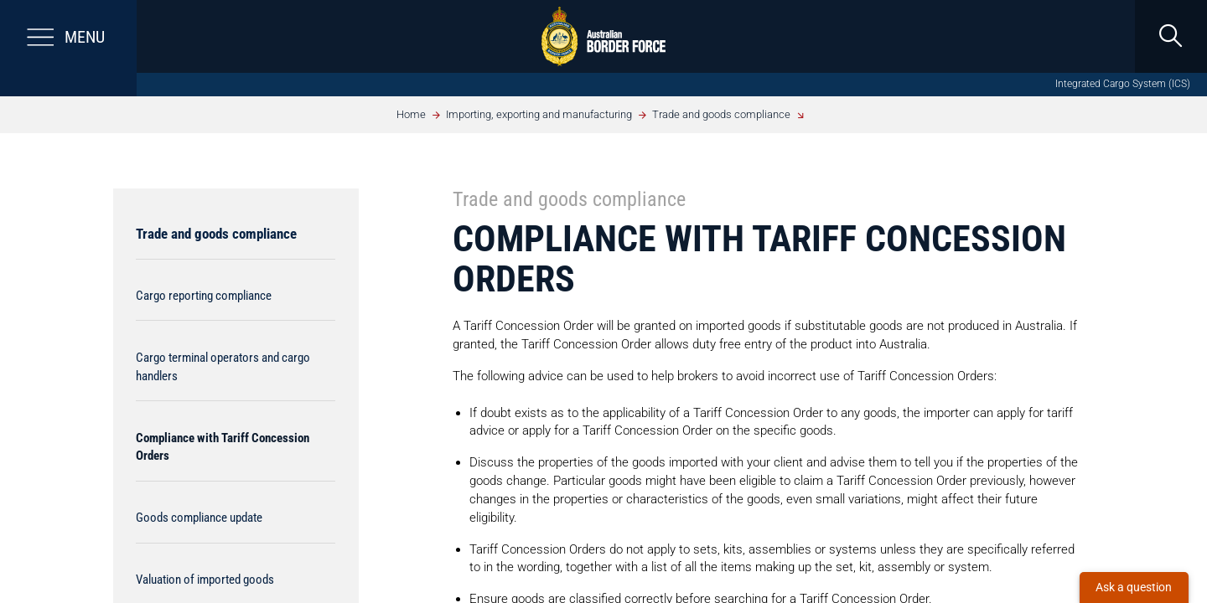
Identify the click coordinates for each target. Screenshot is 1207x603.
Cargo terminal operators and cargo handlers (223, 367)
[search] (1170, 36)
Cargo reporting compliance (204, 295)
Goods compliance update (199, 517)
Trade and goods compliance (721, 114)
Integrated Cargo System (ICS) (1122, 84)
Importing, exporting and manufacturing (539, 114)
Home (411, 114)
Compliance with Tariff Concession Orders (222, 447)
